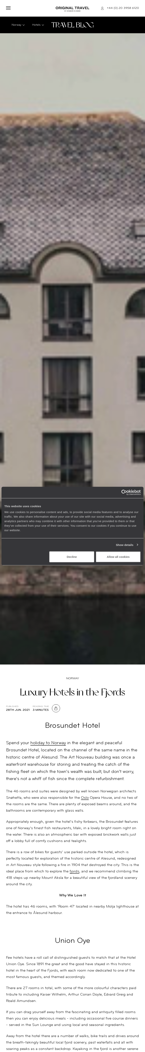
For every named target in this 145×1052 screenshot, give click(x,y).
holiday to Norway (48, 743)
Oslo (85, 798)
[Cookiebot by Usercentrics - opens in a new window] (124, 492)
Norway (72, 678)
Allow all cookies (118, 556)
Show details (124, 544)
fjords (74, 871)
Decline (72, 556)
